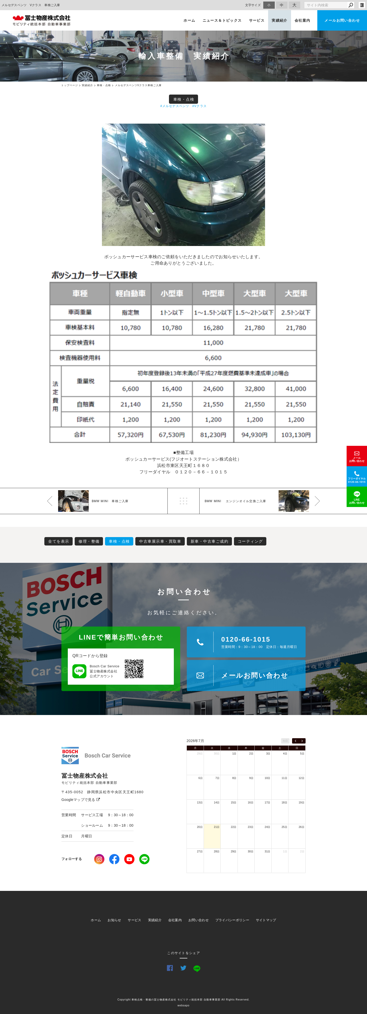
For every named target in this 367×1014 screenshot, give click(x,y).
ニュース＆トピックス (222, 20)
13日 (200, 802)
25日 (284, 827)
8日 (234, 778)
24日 (267, 827)
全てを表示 (58, 541)
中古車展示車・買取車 (160, 541)
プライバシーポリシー (232, 920)
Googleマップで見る (80, 800)
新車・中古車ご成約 (210, 541)
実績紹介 (279, 20)
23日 (250, 827)
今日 (285, 740)
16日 (250, 802)
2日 (251, 753)
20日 (200, 827)
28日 (216, 851)
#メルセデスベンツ (174, 106)
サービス (257, 20)
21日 (216, 827)
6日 (201, 778)
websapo (183, 1005)
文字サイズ (253, 5)
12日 (301, 778)
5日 (302, 753)
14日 (216, 802)
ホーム (189, 20)
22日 (234, 827)
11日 (284, 778)
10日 (267, 778)
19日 (301, 802)
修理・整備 (89, 541)
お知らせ (114, 920)
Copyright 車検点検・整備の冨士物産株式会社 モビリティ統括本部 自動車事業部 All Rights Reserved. (183, 999)
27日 (200, 851)
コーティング (250, 541)
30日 (216, 753)
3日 (268, 753)
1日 (234, 753)
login (361, 5)
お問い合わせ (198, 920)
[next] (302, 741)
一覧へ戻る (183, 501)
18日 (284, 802)
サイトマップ (266, 920)
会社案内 (302, 20)
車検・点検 (183, 99)
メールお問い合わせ (342, 20)
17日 (267, 802)
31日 (267, 851)
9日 (251, 778)
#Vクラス (199, 106)
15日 (234, 802)
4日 (285, 753)
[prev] (295, 741)
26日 (301, 827)
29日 (200, 753)
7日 (217, 778)
